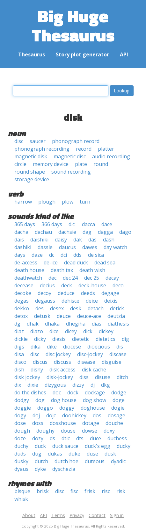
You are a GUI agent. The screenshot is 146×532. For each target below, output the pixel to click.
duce (95, 438)
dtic (66, 438)
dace (106, 224)
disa (19, 354)
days (19, 254)
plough (46, 201)
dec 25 (91, 277)
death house (29, 270)
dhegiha (75, 323)
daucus (67, 247)
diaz (19, 331)
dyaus (21, 468)
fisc (74, 491)
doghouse (93, 407)
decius (47, 285)
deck (66, 285)
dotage (90, 423)
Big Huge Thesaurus (73, 25)
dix (17, 384)
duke (74, 453)
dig (125, 338)
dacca (88, 224)
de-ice (51, 262)
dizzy (78, 384)
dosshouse (63, 423)
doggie (22, 407)
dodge (118, 392)
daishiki (39, 239)
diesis (59, 338)
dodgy (21, 400)
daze (37, 254)
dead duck (76, 262)
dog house (64, 400)
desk (75, 308)
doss (37, 423)
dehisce (70, 300)
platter (106, 148)
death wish (92, 270)
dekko (21, 308)
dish (19, 369)
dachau (43, 231)
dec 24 (70, 277)
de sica (96, 254)
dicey (71, 331)
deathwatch (28, 277)
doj (36, 415)
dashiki (22, 247)
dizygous (55, 384)
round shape (29, 171)
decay (112, 277)
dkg (105, 384)
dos (97, 415)
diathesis (118, 323)
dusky (21, 461)
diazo (36, 331)
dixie (32, 384)
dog (40, 400)
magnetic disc (70, 156)
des (39, 308)
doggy (66, 407)
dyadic (118, 461)
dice (54, 331)
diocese (72, 346)
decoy (44, 293)
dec (52, 277)
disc (18, 141)
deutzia (116, 316)
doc (57, 392)
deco (118, 285)
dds (77, 254)
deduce (66, 293)
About (28, 515)
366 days (51, 224)
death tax (62, 270)
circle (20, 164)
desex (57, 308)
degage (110, 293)
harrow (23, 201)
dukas (55, 453)
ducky (123, 445)
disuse (102, 377)
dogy (20, 415)
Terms (58, 515)
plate (81, 164)
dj (93, 384)
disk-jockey (60, 377)
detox (21, 316)
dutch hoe (66, 461)
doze (20, 438)
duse (92, 453)
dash (108, 239)
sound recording (71, 171)
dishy (37, 369)
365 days (24, 224)
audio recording (111, 156)
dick (87, 331)
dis (119, 346)
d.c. (72, 224)
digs (19, 346)
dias (96, 323)
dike (52, 346)
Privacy (76, 515)
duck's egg (97, 445)
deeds (88, 293)
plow (67, 201)
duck (40, 445)
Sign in (117, 515)
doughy (45, 430)
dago (125, 231)
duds (20, 453)
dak (77, 239)
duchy (21, 445)
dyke (40, 468)
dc (51, 254)
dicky (40, 338)
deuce (64, 316)
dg (17, 323)
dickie (21, 338)
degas (21, 300)
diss (84, 377)
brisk (43, 491)
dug (36, 453)
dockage (95, 392)
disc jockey (58, 354)
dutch (41, 461)
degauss (45, 300)
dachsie (67, 231)
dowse (89, 430)
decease (23, 285)
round (100, 164)
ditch (122, 377)
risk (120, 491)
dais (19, 239)
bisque (22, 491)
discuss (62, 361)
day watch (115, 247)
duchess (117, 438)
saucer (38, 141)
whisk (21, 498)
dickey (106, 331)
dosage (116, 415)
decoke (22, 293)
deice (92, 300)
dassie (45, 247)
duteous (95, 461)
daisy (61, 239)
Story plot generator (82, 54)
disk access (62, 369)
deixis (111, 300)
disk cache (94, 369)
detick (117, 308)
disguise (111, 361)
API (124, 54)
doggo (45, 407)
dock (72, 392)
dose (20, 423)
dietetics (105, 338)
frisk (89, 491)
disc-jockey (90, 354)
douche (114, 423)
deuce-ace (89, 316)
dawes (89, 247)
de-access (25, 262)
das (92, 239)
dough (22, 430)
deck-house (92, 285)
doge (119, 400)
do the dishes (30, 392)
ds (52, 438)
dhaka (52, 323)
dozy (37, 438)
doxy (109, 430)
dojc (51, 415)
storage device (31, 179)
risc (106, 491)
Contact (97, 515)
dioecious (98, 346)
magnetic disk (30, 156)
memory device (51, 164)
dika (35, 346)
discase (118, 354)
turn (85, 201)
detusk (42, 316)
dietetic (80, 338)
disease (86, 361)
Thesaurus (31, 54)
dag (87, 231)
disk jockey (27, 377)
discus (40, 361)
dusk (110, 453)
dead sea (104, 262)
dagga (105, 231)
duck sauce (65, 445)
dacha (21, 231)
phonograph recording (41, 148)
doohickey (74, 415)
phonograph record (75, 141)
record (83, 148)
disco (20, 361)
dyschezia (63, 468)
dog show (94, 400)
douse (68, 430)
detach (96, 308)
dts (80, 438)
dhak (33, 323)
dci (64, 254)
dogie (118, 407)
